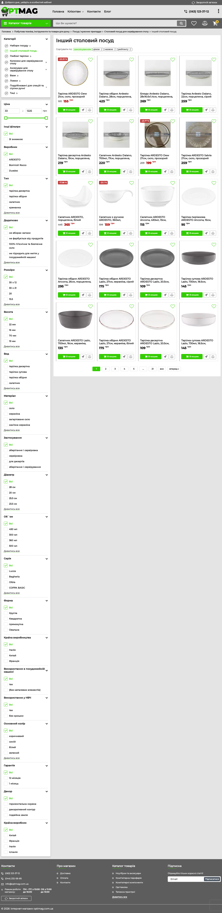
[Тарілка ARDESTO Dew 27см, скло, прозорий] (157, 137)
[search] (117, 23)
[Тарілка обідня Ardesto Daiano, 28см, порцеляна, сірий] (116, 75)
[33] (12, 110)
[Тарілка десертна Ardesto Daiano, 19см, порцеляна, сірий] (75, 137)
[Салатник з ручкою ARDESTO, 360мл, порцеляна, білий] (116, 199)
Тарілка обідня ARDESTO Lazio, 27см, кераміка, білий (116, 344)
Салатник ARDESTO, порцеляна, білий (75, 221)
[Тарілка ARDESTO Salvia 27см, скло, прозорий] (198, 137)
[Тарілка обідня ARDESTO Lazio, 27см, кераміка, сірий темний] (116, 260)
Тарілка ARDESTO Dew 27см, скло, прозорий (157, 159)
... (143, 369)
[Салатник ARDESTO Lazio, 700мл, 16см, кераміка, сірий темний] (75, 322)
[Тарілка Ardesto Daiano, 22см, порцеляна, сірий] (198, 75)
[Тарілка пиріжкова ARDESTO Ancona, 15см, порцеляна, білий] (198, 199)
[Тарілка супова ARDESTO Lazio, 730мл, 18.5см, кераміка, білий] (198, 322)
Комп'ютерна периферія (129, 878)
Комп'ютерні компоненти (129, 882)
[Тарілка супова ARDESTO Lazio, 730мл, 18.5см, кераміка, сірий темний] (198, 260)
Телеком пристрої (125, 892)
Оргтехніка (121, 887)
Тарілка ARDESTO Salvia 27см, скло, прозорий (198, 159)
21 (152, 369)
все (162, 369)
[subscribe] (194, 879)
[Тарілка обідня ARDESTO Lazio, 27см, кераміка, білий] (116, 322)
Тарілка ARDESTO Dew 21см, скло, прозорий (75, 97)
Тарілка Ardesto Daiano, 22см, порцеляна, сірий (198, 97)
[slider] (5, 118)
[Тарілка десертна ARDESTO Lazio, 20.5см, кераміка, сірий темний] (157, 260)
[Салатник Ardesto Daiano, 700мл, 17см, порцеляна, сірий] (116, 137)
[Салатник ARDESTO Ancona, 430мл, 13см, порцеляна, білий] (157, 199)
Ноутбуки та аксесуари (128, 873)
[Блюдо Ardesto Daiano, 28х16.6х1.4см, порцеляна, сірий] (157, 75)
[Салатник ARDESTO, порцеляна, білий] (75, 199)
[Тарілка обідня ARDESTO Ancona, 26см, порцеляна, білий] (75, 260)
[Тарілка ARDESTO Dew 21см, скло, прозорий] (75, 75)
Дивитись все (12, 212)
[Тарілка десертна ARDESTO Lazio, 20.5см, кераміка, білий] (157, 322)
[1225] (34, 110)
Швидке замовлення (83, 110)
